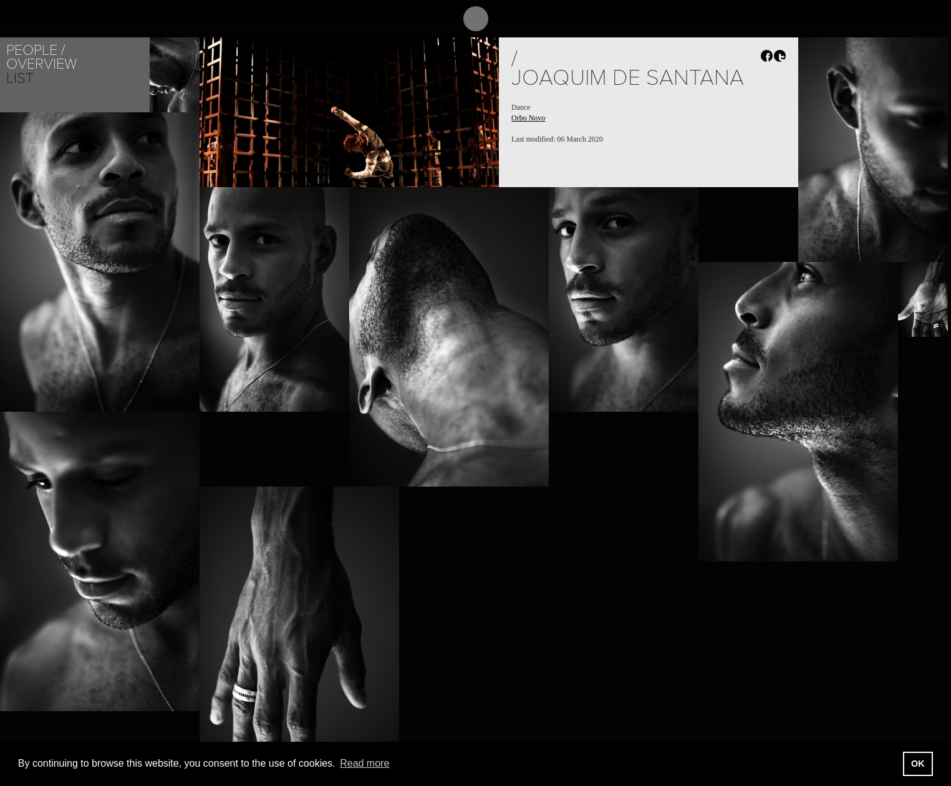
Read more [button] (364, 763)
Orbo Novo (528, 118)
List (20, 78)
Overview (41, 64)
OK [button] (918, 764)
